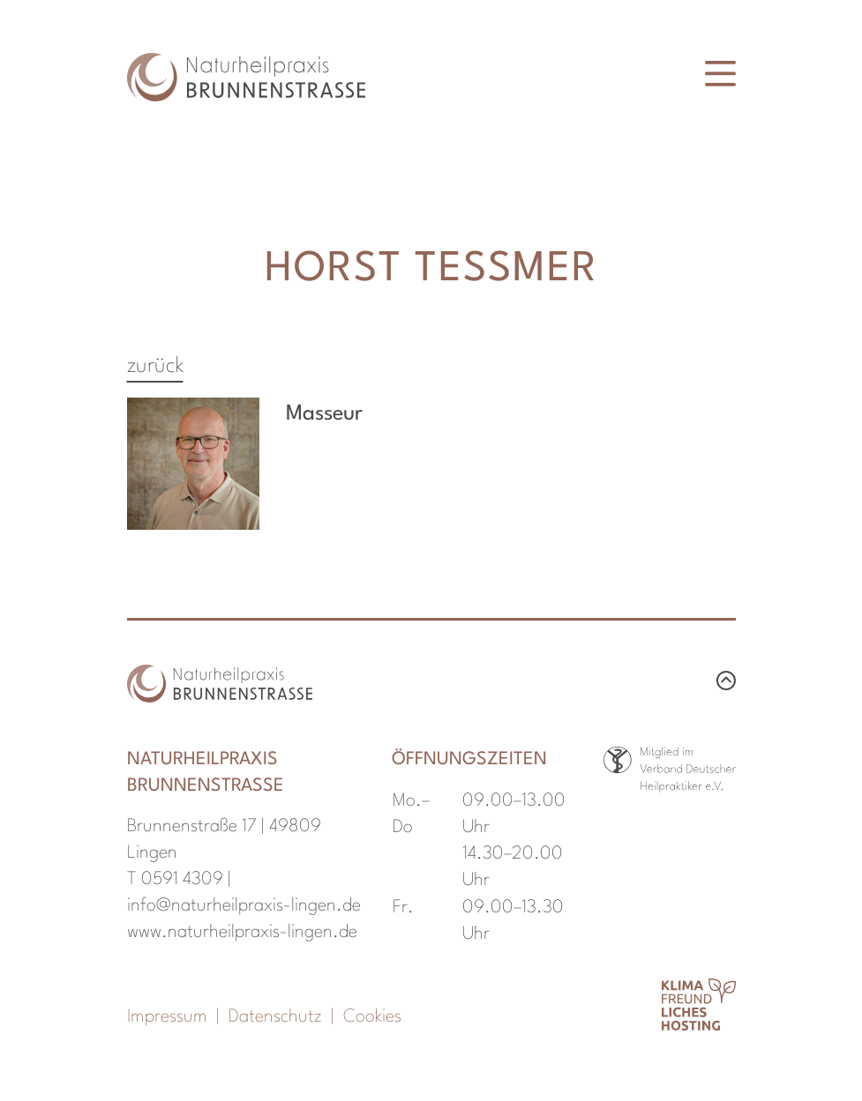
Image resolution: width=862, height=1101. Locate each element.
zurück (155, 366)
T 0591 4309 (175, 880)
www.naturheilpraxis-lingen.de (242, 932)
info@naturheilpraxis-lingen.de (244, 906)
